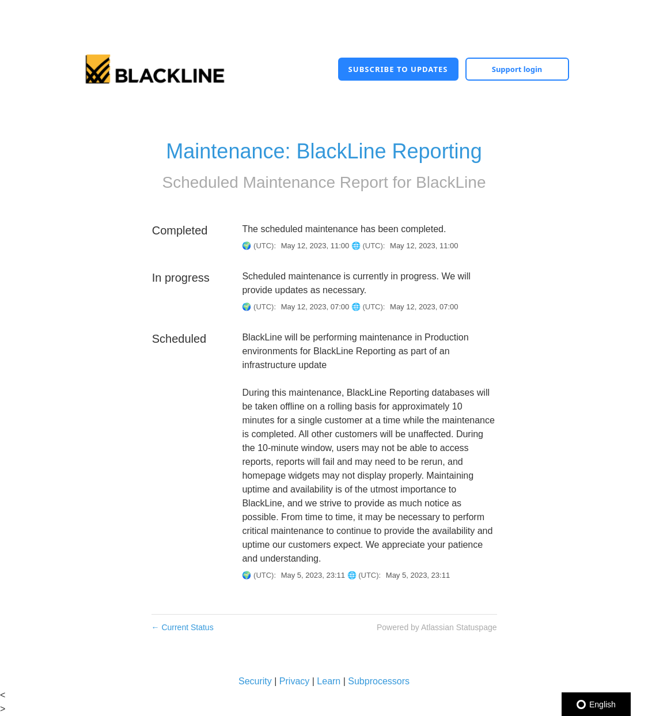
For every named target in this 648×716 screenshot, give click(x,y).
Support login (517, 69)
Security (255, 681)
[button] (398, 69)
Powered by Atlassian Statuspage (437, 627)
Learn (328, 681)
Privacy (294, 681)
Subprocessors (379, 681)
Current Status (182, 627)
